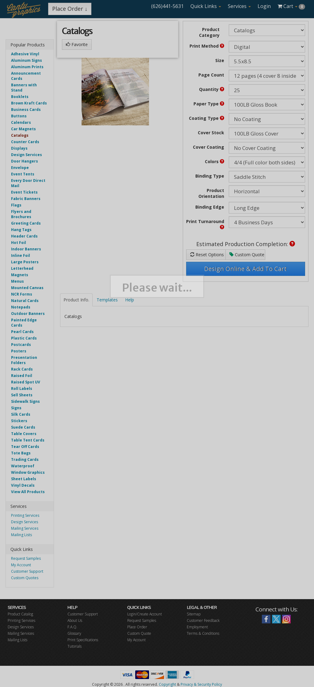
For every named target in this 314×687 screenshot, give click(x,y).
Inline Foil (20, 255)
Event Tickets (24, 192)
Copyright (167, 684)
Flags (16, 205)
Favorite (77, 44)
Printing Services (25, 515)
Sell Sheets (22, 395)
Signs (16, 407)
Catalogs (20, 135)
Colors (214, 161)
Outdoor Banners (28, 313)
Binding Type (209, 176)
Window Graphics (28, 472)
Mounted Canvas (27, 287)
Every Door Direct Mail (28, 183)
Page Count (211, 75)
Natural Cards (25, 300)
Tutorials (74, 646)
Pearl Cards (22, 331)
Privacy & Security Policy (201, 684)
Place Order (137, 627)
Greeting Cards (26, 223)
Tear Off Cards (25, 446)
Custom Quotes (24, 577)
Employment (197, 627)
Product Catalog (20, 614)
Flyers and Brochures (21, 214)
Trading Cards (25, 459)
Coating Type (206, 118)
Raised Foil (21, 375)
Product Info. (76, 300)
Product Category (209, 32)
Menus (17, 281)
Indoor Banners (26, 249)
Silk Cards (20, 414)
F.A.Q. (72, 627)
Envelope (20, 167)
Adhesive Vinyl (25, 54)
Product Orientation (211, 193)
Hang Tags (21, 229)
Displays (19, 148)
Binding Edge (209, 207)
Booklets (20, 96)
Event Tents (22, 174)
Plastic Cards (24, 338)
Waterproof (22, 466)
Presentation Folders (24, 360)
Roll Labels (21, 388)
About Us (74, 620)
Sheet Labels (23, 478)
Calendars (21, 122)
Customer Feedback (203, 620)
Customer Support (27, 571)
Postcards (21, 344)
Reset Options (207, 254)
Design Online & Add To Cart (245, 269)
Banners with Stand (24, 87)
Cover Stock (211, 132)
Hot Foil (18, 242)
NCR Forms (21, 294)
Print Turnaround (205, 223)
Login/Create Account (144, 614)
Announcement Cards (26, 76)
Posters (18, 351)
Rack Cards (22, 369)
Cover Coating (208, 147)
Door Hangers (24, 161)
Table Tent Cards (27, 440)
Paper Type (208, 104)
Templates (107, 300)
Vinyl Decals (23, 485)
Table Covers (23, 433)
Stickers (19, 420)
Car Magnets (23, 129)
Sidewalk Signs (25, 401)
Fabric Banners (25, 198)
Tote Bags (21, 453)
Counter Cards (25, 141)
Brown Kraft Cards (29, 103)
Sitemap (194, 614)
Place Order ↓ (69, 8)
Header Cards (24, 236)
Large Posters (25, 262)
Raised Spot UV (25, 382)
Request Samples (26, 558)
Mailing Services (24, 528)
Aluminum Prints (27, 66)
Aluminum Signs (26, 60)
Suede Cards (23, 427)
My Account (21, 564)
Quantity (211, 89)
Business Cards (26, 109)
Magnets (19, 274)
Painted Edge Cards (24, 322)
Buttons (19, 116)
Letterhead (22, 268)
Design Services (26, 154)
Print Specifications (82, 639)
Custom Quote (246, 254)
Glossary (74, 633)
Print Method (207, 46)
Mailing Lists (21, 534)
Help (129, 300)
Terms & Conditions (203, 633)
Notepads (20, 307)
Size (219, 60)
